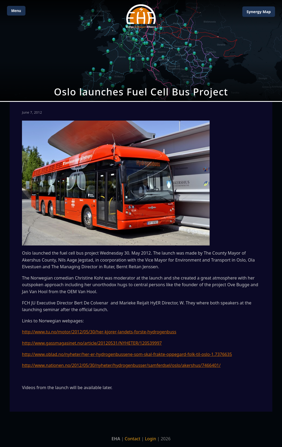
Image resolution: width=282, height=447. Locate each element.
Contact (132, 439)
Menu (16, 11)
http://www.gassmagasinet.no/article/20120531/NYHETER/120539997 (92, 343)
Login (150, 439)
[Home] (141, 16)
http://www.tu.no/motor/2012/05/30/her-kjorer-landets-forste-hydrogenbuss (99, 332)
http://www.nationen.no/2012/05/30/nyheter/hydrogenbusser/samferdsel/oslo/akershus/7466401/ (121, 365)
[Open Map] (141, 50)
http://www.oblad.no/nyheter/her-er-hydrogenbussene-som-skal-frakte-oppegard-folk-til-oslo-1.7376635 (127, 354)
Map (259, 11)
